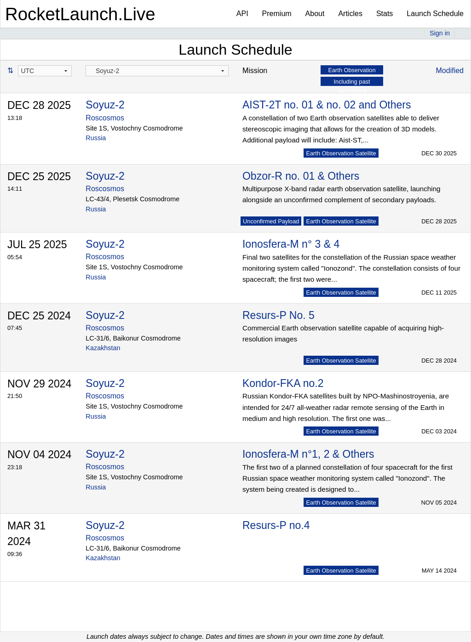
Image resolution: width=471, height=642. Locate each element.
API (242, 13)
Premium (277, 13)
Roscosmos (105, 118)
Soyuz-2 (105, 105)
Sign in (440, 33)
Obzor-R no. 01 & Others (300, 176)
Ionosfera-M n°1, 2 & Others (308, 454)
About (315, 13)
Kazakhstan (103, 348)
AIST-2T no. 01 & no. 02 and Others (326, 105)
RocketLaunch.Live (80, 14)
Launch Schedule (435, 13)
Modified (450, 70)
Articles (350, 13)
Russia (96, 138)
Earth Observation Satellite (341, 153)
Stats (384, 13)
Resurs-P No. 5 (278, 315)
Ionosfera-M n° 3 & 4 (290, 244)
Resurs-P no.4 (276, 525)
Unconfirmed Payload (271, 221)
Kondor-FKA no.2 (282, 383)
